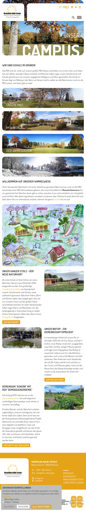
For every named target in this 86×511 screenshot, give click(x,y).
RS (80, 498)
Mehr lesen (7, 496)
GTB (80, 504)
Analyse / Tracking (11, 502)
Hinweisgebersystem (73, 479)
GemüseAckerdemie (10, 398)
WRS (74, 504)
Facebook (37, 480)
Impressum (68, 473)
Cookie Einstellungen (73, 482)
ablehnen (9, 506)
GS (74, 498)
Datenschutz (69, 476)
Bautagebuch (7, 317)
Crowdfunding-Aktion (11, 289)
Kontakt (56, 199)
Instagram (37, 478)
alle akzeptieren (41, 506)
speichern (23, 506)
